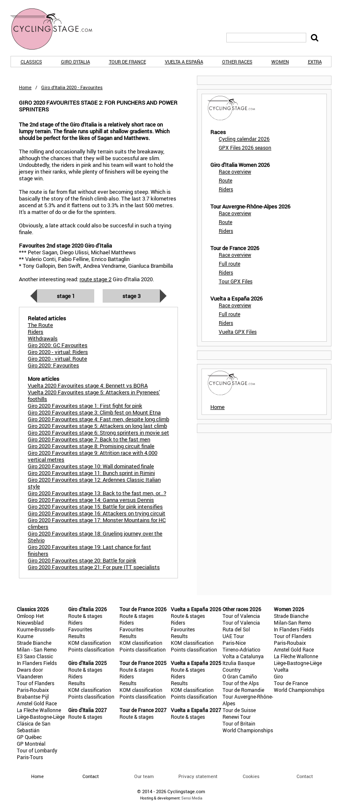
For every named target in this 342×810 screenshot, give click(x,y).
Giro (278, 676)
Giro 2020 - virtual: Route (57, 358)
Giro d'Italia (75, 61)
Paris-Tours (30, 757)
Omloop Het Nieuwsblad (30, 619)
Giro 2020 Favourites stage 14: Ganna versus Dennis (91, 500)
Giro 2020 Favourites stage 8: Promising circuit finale (91, 446)
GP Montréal (31, 743)
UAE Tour (233, 636)
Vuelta (281, 669)
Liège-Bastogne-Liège (41, 716)
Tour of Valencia (241, 615)
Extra (315, 61)
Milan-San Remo (292, 622)
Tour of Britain (239, 723)
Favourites (80, 629)
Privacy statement (197, 776)
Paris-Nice (234, 642)
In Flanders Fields (37, 663)
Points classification (91, 649)
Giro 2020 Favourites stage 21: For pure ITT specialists (94, 567)
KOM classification (89, 642)
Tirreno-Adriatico (241, 649)
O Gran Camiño (240, 676)
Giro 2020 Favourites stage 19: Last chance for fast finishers (89, 550)
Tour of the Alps (241, 683)
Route (225, 180)
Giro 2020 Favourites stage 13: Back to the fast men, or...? (97, 493)
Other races (237, 61)
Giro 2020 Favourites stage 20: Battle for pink (82, 560)
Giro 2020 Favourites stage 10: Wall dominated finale (91, 466)
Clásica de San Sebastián (33, 726)
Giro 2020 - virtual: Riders (58, 352)
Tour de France (127, 61)
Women (280, 61)
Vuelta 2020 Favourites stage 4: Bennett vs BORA (88, 385)
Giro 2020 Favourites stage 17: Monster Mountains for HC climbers (97, 523)
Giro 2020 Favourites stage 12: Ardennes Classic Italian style (94, 483)
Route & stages (85, 615)
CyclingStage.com (57, 29)
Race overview (235, 171)
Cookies (251, 776)
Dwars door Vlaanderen (30, 673)
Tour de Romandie (243, 689)
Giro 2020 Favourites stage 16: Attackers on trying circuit (96, 513)
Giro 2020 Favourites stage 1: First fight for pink (85, 405)
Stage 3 (131, 296)
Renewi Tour (237, 716)
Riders (226, 189)
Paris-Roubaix (33, 689)
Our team (144, 776)
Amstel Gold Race (37, 703)
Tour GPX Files (235, 281)
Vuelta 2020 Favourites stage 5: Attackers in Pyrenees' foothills (94, 395)
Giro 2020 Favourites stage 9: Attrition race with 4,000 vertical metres (92, 456)
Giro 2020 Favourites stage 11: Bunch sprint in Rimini (91, 473)
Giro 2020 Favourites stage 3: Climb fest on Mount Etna (94, 412)
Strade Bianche (34, 642)
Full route (229, 263)
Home (25, 87)
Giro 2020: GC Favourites (57, 345)
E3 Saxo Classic (35, 656)
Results (76, 636)
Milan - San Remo (37, 649)
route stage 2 (95, 279)
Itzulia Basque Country (239, 666)
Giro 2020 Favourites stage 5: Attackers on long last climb (97, 426)
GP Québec (29, 736)
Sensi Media (191, 798)
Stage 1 (66, 296)
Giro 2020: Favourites (53, 365)
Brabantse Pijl (33, 696)
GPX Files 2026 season (245, 147)
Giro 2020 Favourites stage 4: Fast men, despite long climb (98, 419)
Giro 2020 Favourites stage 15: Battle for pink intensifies (95, 506)
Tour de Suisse (239, 710)
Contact (305, 776)
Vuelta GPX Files (238, 331)
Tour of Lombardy (37, 750)
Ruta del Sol (236, 629)
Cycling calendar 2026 (244, 138)
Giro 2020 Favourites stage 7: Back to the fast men (89, 439)
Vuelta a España (184, 61)
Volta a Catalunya (243, 656)
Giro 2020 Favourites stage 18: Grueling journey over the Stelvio (95, 537)
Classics (31, 61)
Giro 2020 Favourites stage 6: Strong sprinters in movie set (98, 432)
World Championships (248, 730)
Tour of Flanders (35, 683)
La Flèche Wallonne (39, 710)
